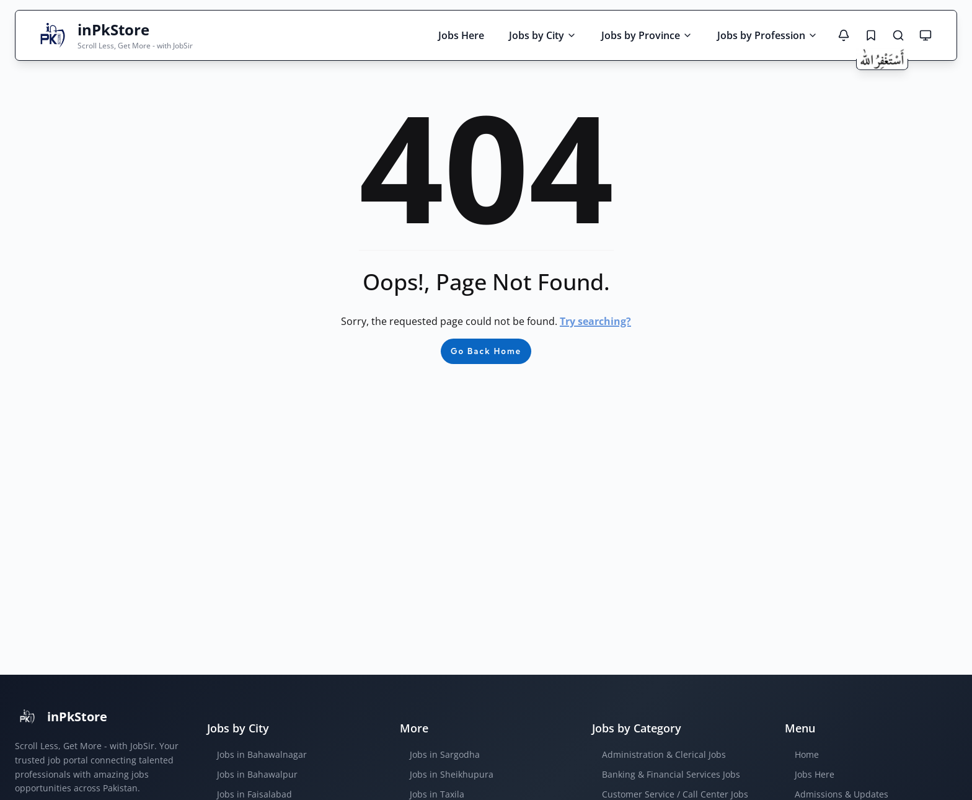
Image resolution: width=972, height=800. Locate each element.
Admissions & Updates (841, 794)
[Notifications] (844, 35)
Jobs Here (814, 774)
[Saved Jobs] (871, 35)
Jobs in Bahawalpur (257, 774)
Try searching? (595, 321)
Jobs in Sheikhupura (451, 774)
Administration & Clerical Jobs (664, 754)
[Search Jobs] (898, 35)
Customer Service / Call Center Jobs (675, 794)
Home (807, 754)
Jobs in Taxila (437, 794)
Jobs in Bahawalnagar (262, 754)
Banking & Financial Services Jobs (671, 774)
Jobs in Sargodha (445, 754)
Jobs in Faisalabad (254, 794)
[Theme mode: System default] (925, 35)
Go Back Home (486, 351)
